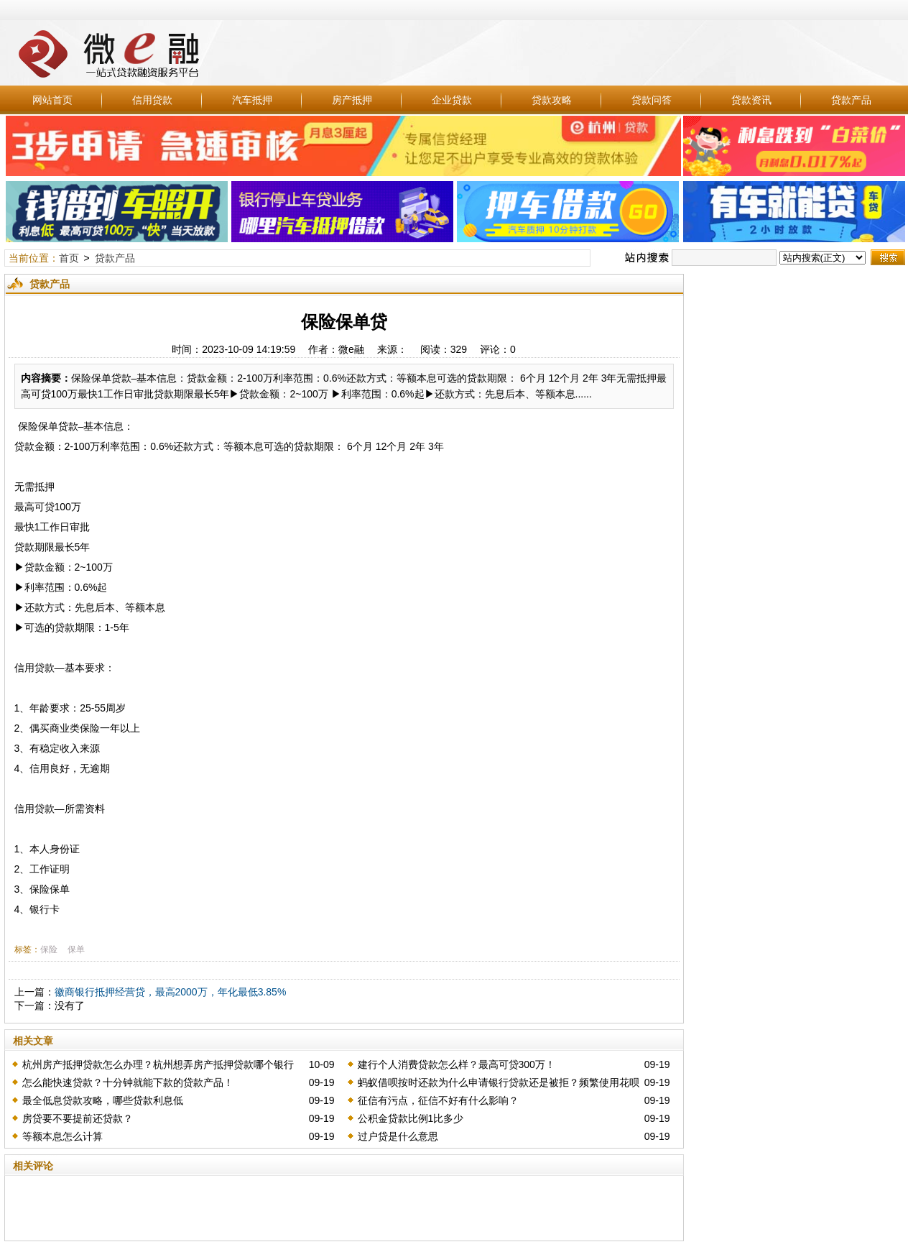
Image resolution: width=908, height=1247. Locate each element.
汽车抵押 (252, 100)
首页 (69, 258)
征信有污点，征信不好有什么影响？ (438, 1100)
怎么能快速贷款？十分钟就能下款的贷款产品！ (127, 1082)
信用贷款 (152, 100)
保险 (48, 949)
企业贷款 (452, 100)
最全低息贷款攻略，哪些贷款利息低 (102, 1100)
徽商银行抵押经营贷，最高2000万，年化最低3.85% (171, 992)
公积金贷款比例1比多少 (411, 1118)
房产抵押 (352, 100)
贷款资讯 (751, 100)
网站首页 (52, 100)
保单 (76, 949)
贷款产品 (851, 100)
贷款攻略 (552, 100)
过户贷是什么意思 (398, 1136)
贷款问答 (651, 100)
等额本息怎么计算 (62, 1136)
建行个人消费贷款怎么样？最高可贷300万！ (456, 1064)
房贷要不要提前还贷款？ (77, 1118)
